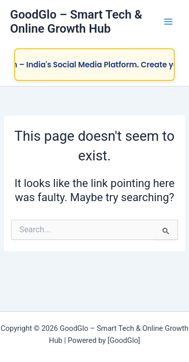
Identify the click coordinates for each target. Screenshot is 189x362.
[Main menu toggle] (168, 21)
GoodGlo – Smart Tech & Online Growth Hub (76, 22)
